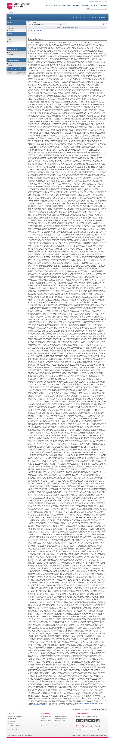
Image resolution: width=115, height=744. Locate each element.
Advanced (11, 28)
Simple (10, 26)
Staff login (104, 1)
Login (10, 63)
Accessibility (92, 735)
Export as (30, 24)
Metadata (11, 30)
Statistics (11, 65)
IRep (9, 17)
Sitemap (98, 735)
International (64, 5)
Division (11, 37)
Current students (93, 1)
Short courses (60, 725)
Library (44, 718)
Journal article (37, 30)
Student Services (46, 720)
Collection (11, 46)
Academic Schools (61, 716)
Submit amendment (11, 73)
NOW (99, 1)
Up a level (32, 22)
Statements (85, 735)
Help (10, 52)
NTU (8, 12)
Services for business (80, 5)
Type (10, 39)
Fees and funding (61, 718)
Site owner (103, 735)
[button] (59, 24)
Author (10, 41)
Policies (10, 57)
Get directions (13, 729)
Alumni (104, 5)
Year (10, 43)
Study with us (51, 5)
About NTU (45, 725)
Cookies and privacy (76, 735)
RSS (104, 24)
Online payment (46, 716)
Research (95, 5)
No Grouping (74, 27)
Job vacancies (60, 722)
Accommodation (46, 722)
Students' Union (60, 720)
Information (11, 54)
